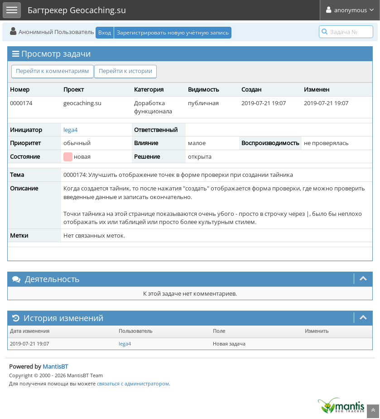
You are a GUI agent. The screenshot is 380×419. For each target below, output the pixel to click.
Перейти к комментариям (52, 71)
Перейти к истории (125, 71)
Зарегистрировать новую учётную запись (173, 32)
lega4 (70, 130)
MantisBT (55, 366)
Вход (104, 32)
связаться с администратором (133, 383)
